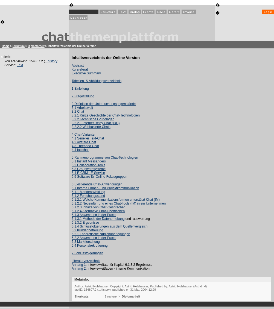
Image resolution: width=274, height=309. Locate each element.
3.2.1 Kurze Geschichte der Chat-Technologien (106, 115)
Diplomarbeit (36, 46)
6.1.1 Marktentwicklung (88, 192)
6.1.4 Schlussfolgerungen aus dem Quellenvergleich (110, 226)
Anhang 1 (79, 265)
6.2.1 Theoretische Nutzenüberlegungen (101, 234)
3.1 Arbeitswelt (82, 108)
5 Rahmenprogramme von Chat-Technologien (105, 157)
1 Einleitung (80, 89)
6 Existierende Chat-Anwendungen (97, 184)
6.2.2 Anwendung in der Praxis (94, 238)
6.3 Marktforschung (86, 242)
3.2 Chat (78, 111)
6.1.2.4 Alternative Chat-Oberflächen (98, 211)
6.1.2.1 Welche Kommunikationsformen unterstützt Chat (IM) (116, 200)
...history (51, 61)
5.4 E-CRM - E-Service (88, 173)
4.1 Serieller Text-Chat (88, 138)
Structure (19, 46)
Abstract (78, 66)
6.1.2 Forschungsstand (88, 196)
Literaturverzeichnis (86, 261)
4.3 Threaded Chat (85, 146)
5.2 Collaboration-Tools (88, 165)
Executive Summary (86, 73)
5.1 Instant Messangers (89, 161)
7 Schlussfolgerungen (87, 253)
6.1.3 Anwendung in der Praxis (94, 215)
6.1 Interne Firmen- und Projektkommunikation (105, 188)
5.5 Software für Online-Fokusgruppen (99, 177)
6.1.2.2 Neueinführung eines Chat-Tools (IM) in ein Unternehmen (119, 203)
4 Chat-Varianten (84, 134)
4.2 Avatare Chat (84, 142)
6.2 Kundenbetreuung (87, 230)
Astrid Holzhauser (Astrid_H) (188, 286)
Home (6, 46)
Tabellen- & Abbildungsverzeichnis (96, 81)
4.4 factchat (80, 150)
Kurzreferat (80, 69)
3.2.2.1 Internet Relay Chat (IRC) (95, 123)
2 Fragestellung (83, 96)
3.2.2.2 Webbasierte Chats (91, 127)
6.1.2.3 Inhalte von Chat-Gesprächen (99, 207)
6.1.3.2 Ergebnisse (85, 223)
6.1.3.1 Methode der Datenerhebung (98, 219)
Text (20, 65)
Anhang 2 (79, 268)
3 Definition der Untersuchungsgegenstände (104, 104)
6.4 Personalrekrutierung (89, 245)
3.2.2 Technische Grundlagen (93, 119)
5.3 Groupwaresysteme (89, 169)
